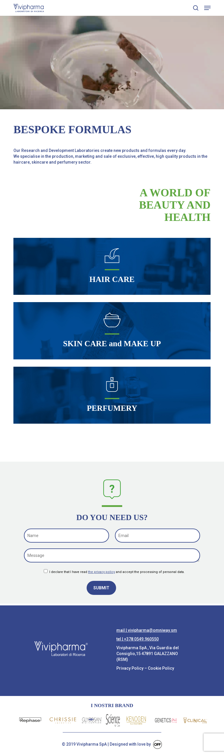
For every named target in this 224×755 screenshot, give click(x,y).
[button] (207, 8)
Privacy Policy (130, 668)
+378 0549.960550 (141, 639)
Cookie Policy (161, 668)
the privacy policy (101, 572)
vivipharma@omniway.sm (152, 630)
